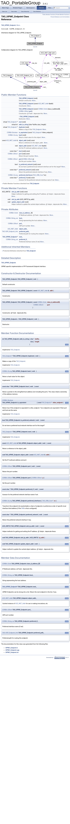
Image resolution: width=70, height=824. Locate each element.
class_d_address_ (25, 213)
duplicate (22, 127)
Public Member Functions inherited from (20, 183)
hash (20, 135)
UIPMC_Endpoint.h (11, 648)
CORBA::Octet (42, 109)
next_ (21, 237)
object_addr (23, 140)
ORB (22, 508)
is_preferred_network (26, 164)
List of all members (64, 17)
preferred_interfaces (25, 175)
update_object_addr (18, 202)
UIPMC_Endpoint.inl (11, 652)
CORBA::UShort (24, 111)
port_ (20, 223)
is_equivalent (23, 132)
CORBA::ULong (13, 135)
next (20, 122)
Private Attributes (55, 17)
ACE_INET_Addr (43, 103)
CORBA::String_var (12, 218)
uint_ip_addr (16, 192)
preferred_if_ (23, 239)
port (30, 111)
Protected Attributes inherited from (19, 251)
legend (35, 46)
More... (18, 25)
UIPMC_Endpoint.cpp (12, 650)
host (20, 151)
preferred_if (22, 178)
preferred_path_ (24, 231)
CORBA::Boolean (12, 132)
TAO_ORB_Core (38, 175)
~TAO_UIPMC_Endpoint (26, 116)
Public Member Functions (49, 14)
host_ (21, 218)
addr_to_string (23, 124)
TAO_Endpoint (12, 122)
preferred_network (25, 170)
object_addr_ (23, 229)
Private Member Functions (62, 14)
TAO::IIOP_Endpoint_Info (10, 231)
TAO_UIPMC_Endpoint (8, 25)
